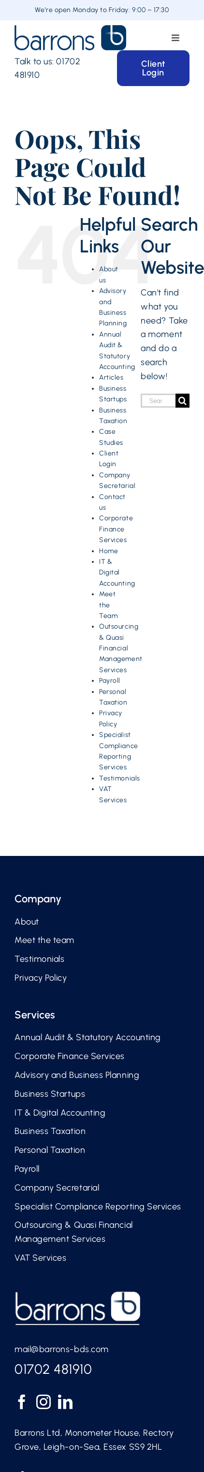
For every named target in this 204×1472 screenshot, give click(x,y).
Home (108, 551)
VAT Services (40, 1257)
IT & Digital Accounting (117, 573)
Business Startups (50, 1094)
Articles (111, 377)
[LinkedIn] (65, 1402)
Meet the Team (108, 605)
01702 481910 (53, 1369)
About (27, 921)
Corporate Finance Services (116, 529)
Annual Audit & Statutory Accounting (88, 1037)
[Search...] (158, 401)
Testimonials (119, 778)
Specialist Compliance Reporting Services (98, 1206)
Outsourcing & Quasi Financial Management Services (120, 648)
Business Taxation (50, 1131)
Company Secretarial (57, 1187)
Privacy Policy (41, 977)
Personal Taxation (50, 1150)
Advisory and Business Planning (77, 1075)
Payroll (109, 681)
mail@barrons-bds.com (62, 1349)
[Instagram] (43, 1402)
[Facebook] (22, 1402)
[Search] (182, 401)
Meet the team (44, 940)
